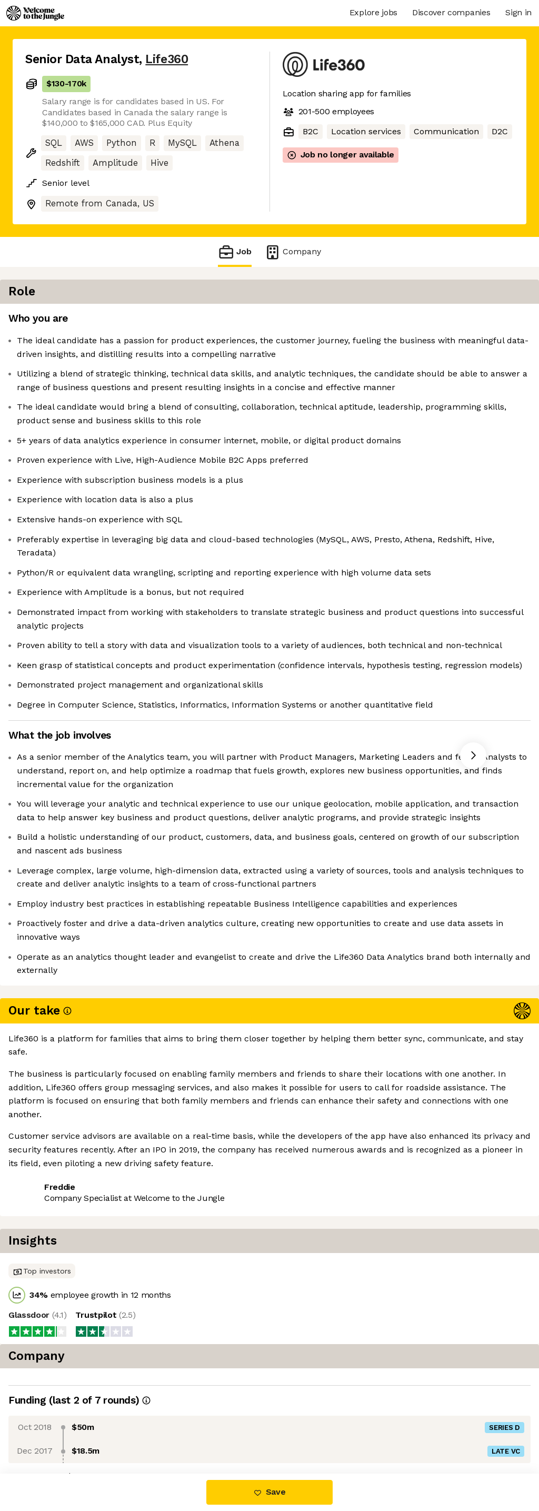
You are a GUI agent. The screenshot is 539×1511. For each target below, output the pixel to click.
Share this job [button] (54, 1429)
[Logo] (35, 13)
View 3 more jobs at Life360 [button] (156, 1429)
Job (235, 252)
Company (292, 252)
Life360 (166, 59)
